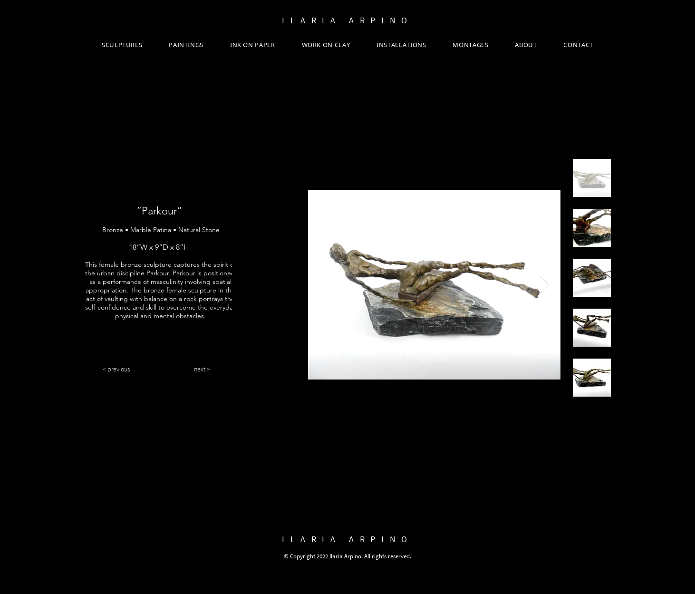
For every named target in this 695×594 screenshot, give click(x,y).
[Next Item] (544, 284)
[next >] (202, 369)
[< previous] (116, 369)
